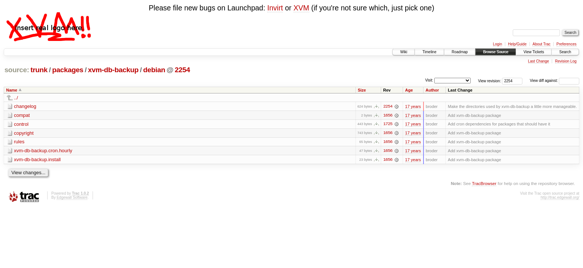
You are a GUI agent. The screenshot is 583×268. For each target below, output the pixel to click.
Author (432, 90)
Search (565, 52)
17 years (413, 106)
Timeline (429, 52)
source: (16, 70)
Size (362, 90)
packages (67, 70)
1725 (387, 124)
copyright (24, 133)
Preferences (567, 44)
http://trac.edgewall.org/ (560, 198)
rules (19, 142)
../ (16, 97)
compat (22, 115)
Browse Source (495, 52)
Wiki (403, 52)
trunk (39, 70)
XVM (301, 8)
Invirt (275, 8)
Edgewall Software (72, 198)
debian (154, 70)
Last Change (538, 61)
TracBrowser (484, 184)
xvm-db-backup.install (37, 160)
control (21, 124)
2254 (182, 70)
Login (497, 44)
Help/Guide (517, 44)
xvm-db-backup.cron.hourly (43, 151)
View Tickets (534, 52)
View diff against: (554, 81)
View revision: (489, 81)
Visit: (429, 80)
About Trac (541, 44)
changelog (25, 106)
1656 (387, 115)
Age (409, 90)
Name (11, 90)
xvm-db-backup (113, 70)
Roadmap (460, 52)
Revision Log (566, 61)
